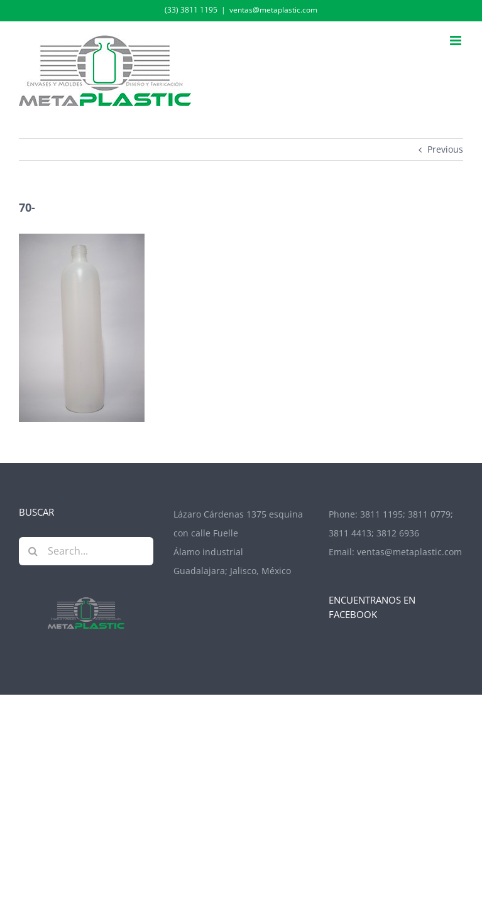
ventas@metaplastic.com (273, 9)
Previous (445, 149)
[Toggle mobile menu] (456, 40)
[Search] (33, 551)
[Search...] (86, 551)
